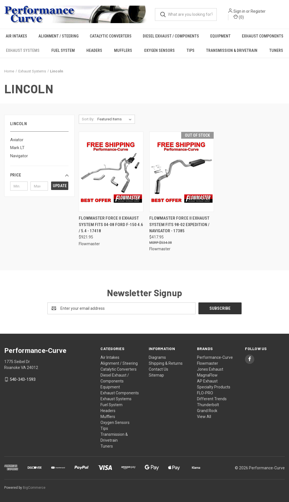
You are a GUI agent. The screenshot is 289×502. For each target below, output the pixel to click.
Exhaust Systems (23, 50)
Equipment (220, 36)
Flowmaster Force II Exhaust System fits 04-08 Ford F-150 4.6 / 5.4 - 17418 (111, 225)
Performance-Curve (215, 357)
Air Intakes (16, 36)
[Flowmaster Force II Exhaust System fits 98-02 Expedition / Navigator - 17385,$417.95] (181, 172)
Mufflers (123, 50)
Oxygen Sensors (159, 50)
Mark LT (17, 148)
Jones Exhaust (210, 369)
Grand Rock (207, 410)
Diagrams (157, 357)
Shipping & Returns (166, 363)
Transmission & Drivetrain (231, 50)
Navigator (19, 155)
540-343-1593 (23, 379)
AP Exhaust (207, 381)
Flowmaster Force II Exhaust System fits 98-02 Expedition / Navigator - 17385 (179, 225)
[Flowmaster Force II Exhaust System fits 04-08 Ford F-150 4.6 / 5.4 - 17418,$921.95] (111, 172)
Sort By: (88, 119)
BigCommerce (34, 488)
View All (204, 416)
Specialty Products (213, 387)
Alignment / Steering (58, 36)
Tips (190, 50)
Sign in (240, 11)
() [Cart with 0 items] (239, 16)
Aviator (16, 139)
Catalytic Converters (111, 36)
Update (60, 186)
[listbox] (116, 119)
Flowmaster (207, 363)
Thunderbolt (208, 405)
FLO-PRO (205, 393)
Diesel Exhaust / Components (171, 36)
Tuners (276, 50)
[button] (39, 175)
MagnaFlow (207, 375)
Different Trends (212, 399)
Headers (94, 50)
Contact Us (158, 369)
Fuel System (63, 50)
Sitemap (156, 375)
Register (258, 11)
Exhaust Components (262, 36)
